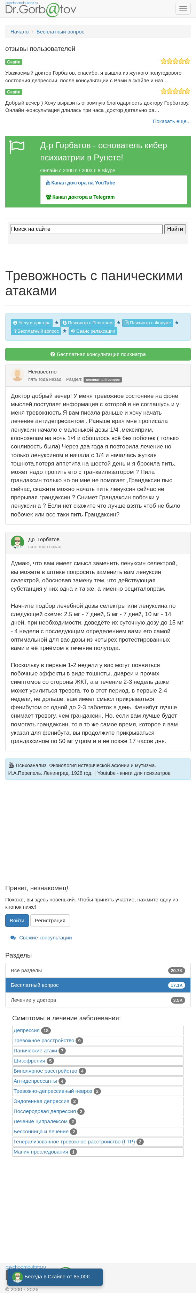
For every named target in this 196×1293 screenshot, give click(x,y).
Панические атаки (35, 1050)
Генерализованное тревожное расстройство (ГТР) (74, 1141)
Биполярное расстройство (45, 1071)
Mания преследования (41, 1152)
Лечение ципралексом (41, 1121)
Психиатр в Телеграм (87, 322)
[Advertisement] (98, 836)
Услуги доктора (31, 322)
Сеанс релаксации (93, 331)
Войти (17, 920)
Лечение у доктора (98, 1000)
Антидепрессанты (35, 1081)
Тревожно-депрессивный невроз (53, 1091)
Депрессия (27, 1030)
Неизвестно (42, 372)
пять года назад (44, 379)
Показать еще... (172, 121)
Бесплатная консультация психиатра (98, 354)
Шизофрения (29, 1061)
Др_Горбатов (44, 539)
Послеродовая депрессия (45, 1111)
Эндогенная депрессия (41, 1101)
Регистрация (50, 920)
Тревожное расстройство (44, 1040)
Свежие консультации (41, 937)
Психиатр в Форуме (147, 322)
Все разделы (98, 970)
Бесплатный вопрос (36, 331)
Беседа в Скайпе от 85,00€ (56, 1276)
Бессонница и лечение (41, 1131)
